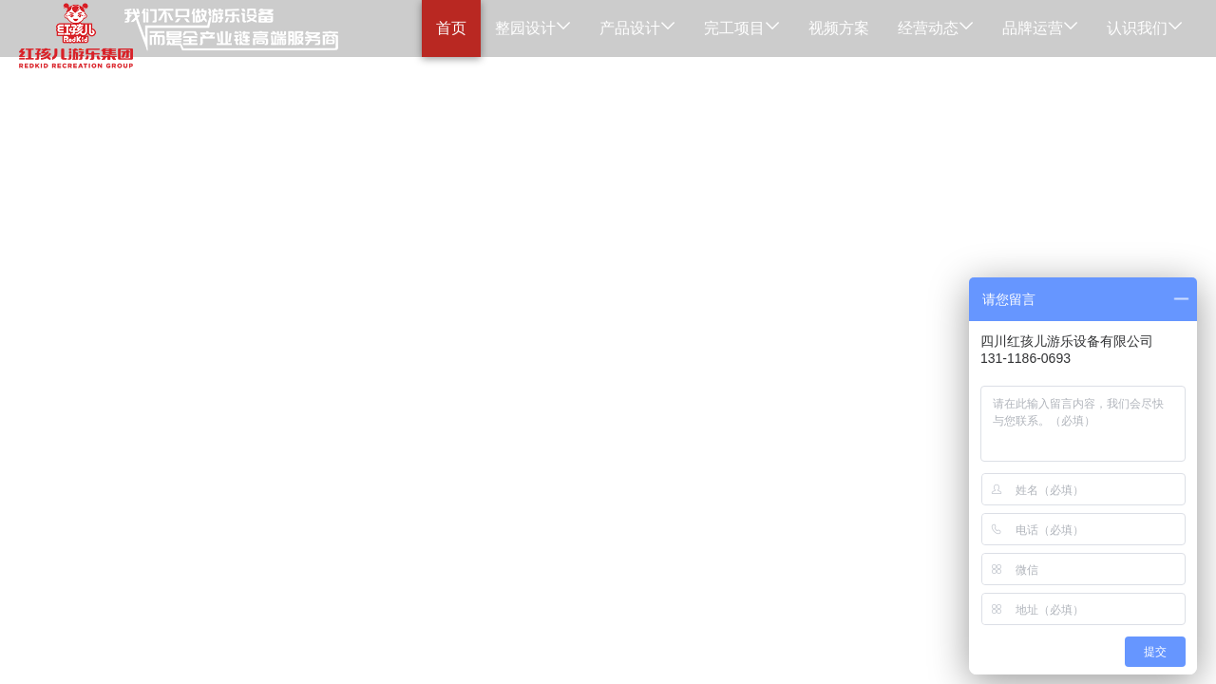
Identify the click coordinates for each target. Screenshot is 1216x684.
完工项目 (742, 28)
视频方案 (838, 28)
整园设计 (533, 28)
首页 (451, 28)
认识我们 (1145, 28)
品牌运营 (1040, 28)
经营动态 (936, 28)
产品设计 (637, 28)
